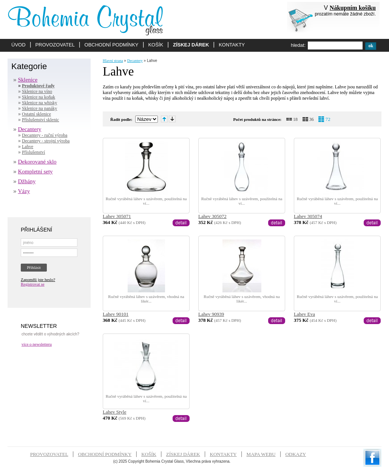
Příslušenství (33, 152)
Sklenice (28, 80)
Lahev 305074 (308, 216)
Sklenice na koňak (38, 97)
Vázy (24, 191)
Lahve (27, 146)
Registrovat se (33, 284)
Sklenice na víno (37, 91)
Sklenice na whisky (39, 102)
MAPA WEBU (261, 454)
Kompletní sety (35, 171)
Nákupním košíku (353, 8)
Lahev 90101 (115, 314)
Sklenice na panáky (39, 108)
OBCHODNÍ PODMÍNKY (112, 45)
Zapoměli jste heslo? (38, 279)
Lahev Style (114, 412)
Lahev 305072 (212, 216)
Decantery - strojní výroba (45, 141)
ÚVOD (18, 45)
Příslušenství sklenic (40, 119)
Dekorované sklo (37, 162)
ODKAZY (295, 454)
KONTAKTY (232, 45)
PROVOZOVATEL (54, 45)
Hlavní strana (113, 61)
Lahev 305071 (117, 216)
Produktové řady (38, 85)
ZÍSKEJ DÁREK (191, 45)
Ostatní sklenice (36, 114)
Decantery (30, 129)
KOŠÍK (155, 45)
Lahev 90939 (211, 314)
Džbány (27, 181)
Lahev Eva (304, 314)
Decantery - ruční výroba (44, 135)
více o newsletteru (37, 344)
